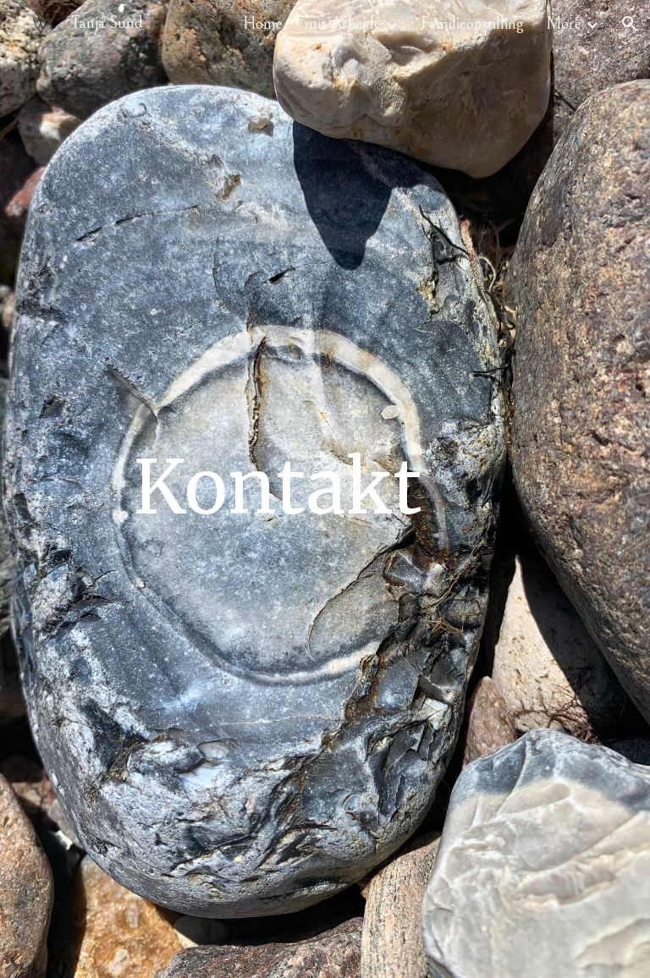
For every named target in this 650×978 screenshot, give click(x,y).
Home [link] (263, 24)
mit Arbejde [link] (343, 24)
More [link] (563, 24)
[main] (277, 489)
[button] (629, 23)
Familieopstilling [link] (472, 24)
